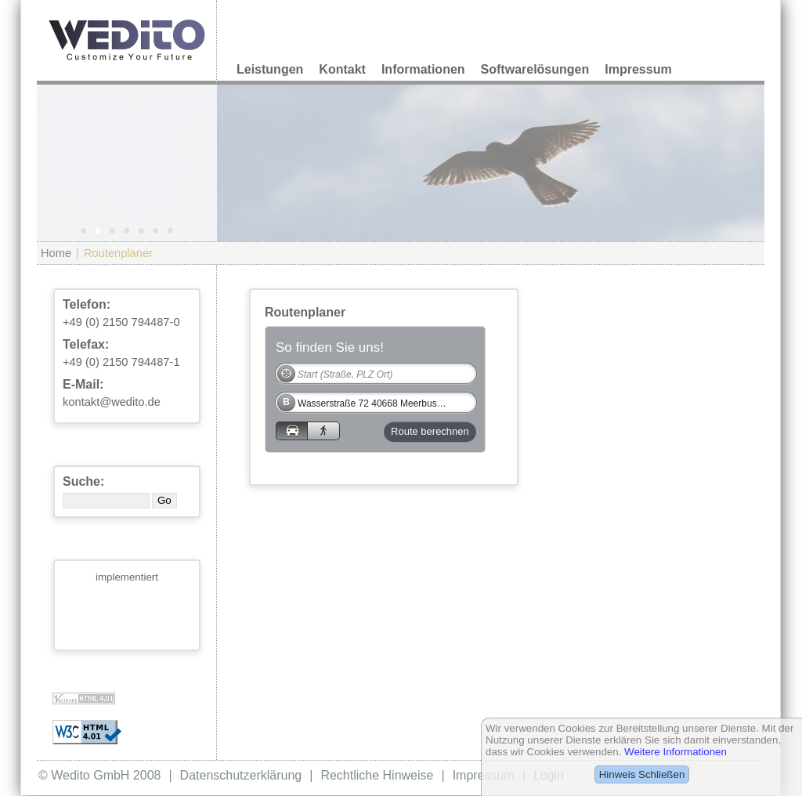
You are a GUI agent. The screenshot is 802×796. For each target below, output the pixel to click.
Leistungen (270, 69)
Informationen (423, 69)
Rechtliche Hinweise (376, 775)
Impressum (638, 69)
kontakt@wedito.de (112, 402)
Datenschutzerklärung (241, 775)
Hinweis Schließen (642, 774)
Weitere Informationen (675, 752)
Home (56, 253)
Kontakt (342, 69)
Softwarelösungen (535, 69)
